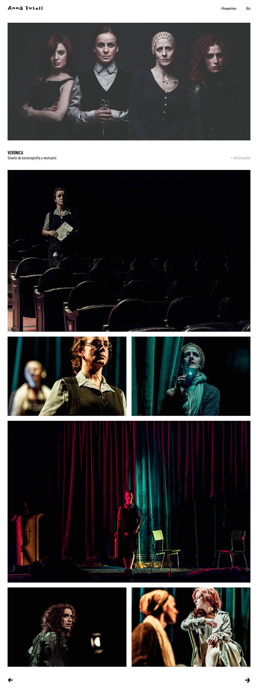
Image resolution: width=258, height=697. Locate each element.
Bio (248, 8)
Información (241, 157)
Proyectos (229, 8)
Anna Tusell (25, 8)
